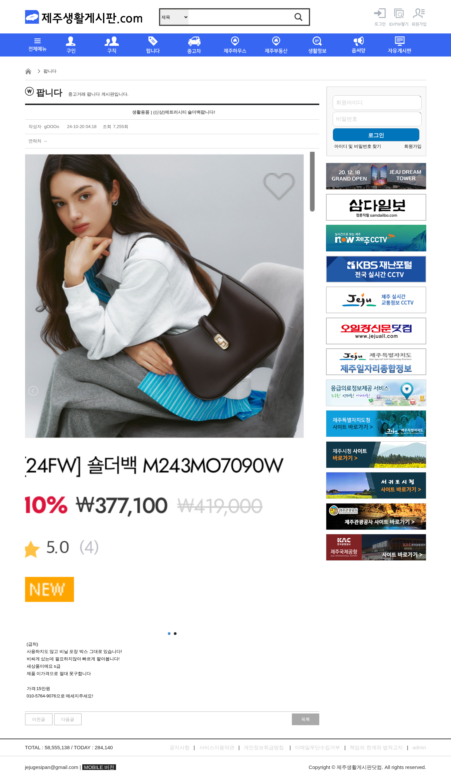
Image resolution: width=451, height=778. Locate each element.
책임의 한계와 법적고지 (376, 747)
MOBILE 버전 (99, 767)
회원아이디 (349, 102)
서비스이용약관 (216, 747)
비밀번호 (346, 119)
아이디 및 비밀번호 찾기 (357, 146)
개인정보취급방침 (264, 747)
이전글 (38, 719)
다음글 (67, 719)
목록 (305, 719)
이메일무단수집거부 (317, 747)
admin (419, 747)
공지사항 (180, 747)
